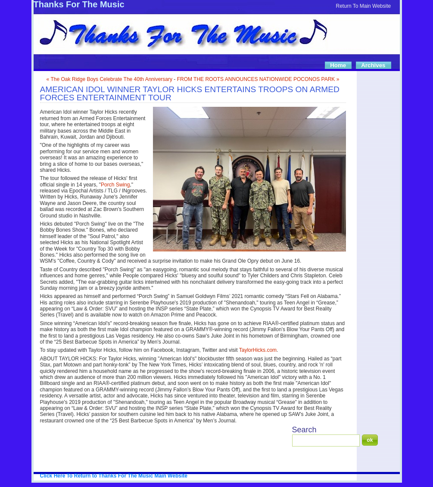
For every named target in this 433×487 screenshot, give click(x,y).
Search (304, 429)
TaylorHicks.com (258, 350)
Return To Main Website (363, 6)
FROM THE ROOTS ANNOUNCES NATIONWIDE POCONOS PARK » (258, 79)
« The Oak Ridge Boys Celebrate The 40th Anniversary (109, 79)
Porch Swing (115, 185)
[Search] (326, 440)
